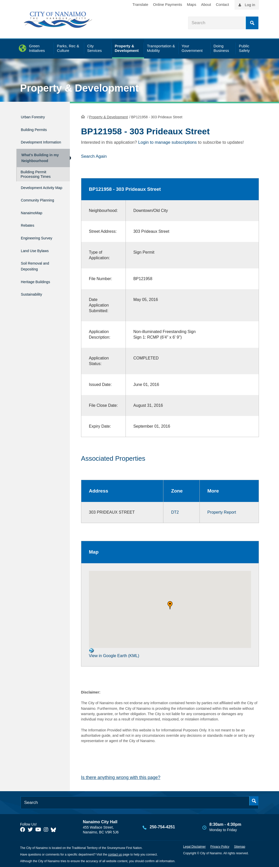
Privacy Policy (219, 846)
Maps (191, 4)
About (206, 4)
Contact (222, 4)
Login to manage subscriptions (167, 141)
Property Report (221, 512)
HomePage (83, 116)
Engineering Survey (41, 246)
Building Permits (37, 127)
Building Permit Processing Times (36, 179)
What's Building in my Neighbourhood (39, 160)
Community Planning (32, 210)
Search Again (94, 155)
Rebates (29, 235)
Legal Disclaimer (194, 846)
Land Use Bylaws (38, 257)
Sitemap (239, 846)
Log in (250, 5)
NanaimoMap (34, 224)
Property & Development (79, 88)
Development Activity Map (34, 194)
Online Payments (167, 4)
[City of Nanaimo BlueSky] (54, 829)
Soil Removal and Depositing (39, 271)
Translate (140, 4)
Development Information (34, 141)
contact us (115, 854)
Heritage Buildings (39, 285)
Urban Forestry (36, 116)
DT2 (175, 512)
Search (252, 23)
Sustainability (34, 295)
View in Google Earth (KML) (114, 652)
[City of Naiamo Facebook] (22, 829)
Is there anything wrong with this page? (120, 776)
